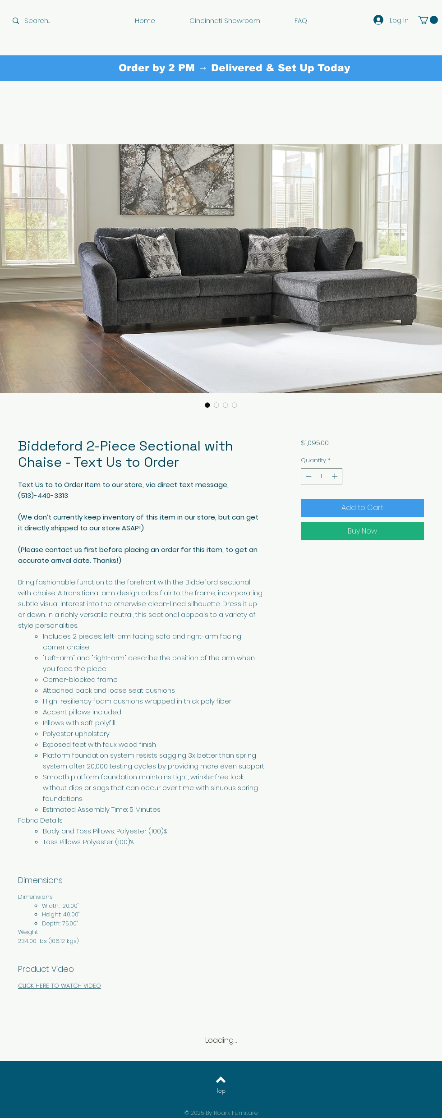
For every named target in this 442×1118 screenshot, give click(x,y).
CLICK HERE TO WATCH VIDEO (59, 985)
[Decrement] (307, 476)
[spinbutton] (321, 476)
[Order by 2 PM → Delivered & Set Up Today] (234, 68)
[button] (428, 20)
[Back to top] (221, 1079)
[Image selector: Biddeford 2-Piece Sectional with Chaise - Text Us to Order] (207, 404)
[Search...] (43, 20)
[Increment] (335, 476)
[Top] (220, 1090)
